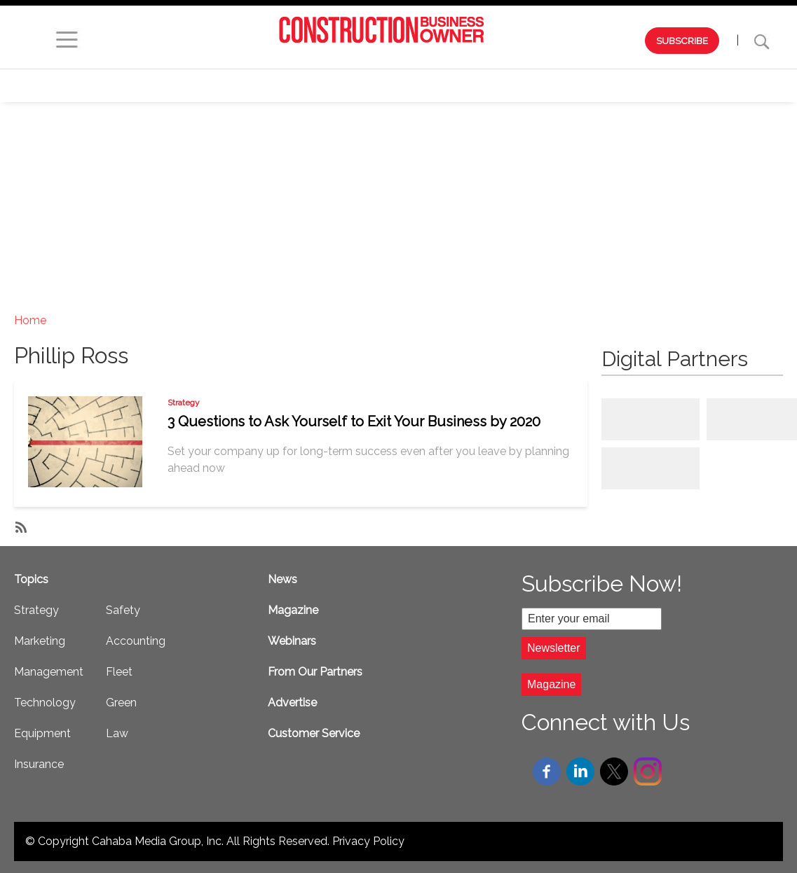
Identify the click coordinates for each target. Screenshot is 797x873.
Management (455, 85)
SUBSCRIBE (682, 40)
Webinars (197, 85)
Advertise (292, 702)
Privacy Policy (368, 841)
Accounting (135, 641)
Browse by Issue (99, 85)
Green (121, 702)
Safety (723, 85)
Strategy (278, 85)
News (282, 579)
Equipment (646, 85)
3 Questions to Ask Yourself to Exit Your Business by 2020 (354, 421)
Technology (554, 85)
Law (117, 733)
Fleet (119, 671)
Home (30, 320)
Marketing (362, 85)
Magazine (293, 610)
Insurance (39, 764)
